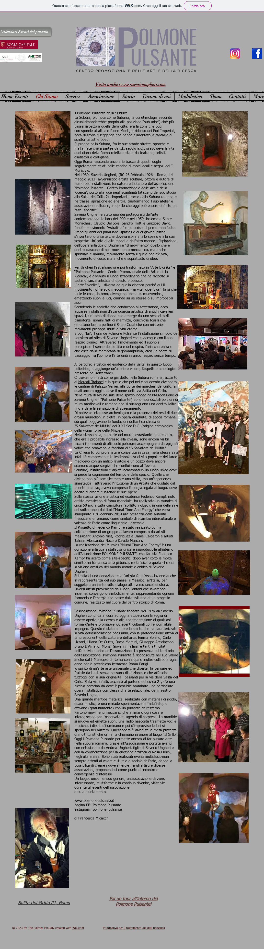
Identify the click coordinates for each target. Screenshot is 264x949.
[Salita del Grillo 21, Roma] (44, 902)
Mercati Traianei (90, 382)
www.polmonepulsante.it (94, 801)
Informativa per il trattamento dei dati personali (134, 928)
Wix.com (78, 928)
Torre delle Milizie (106, 430)
